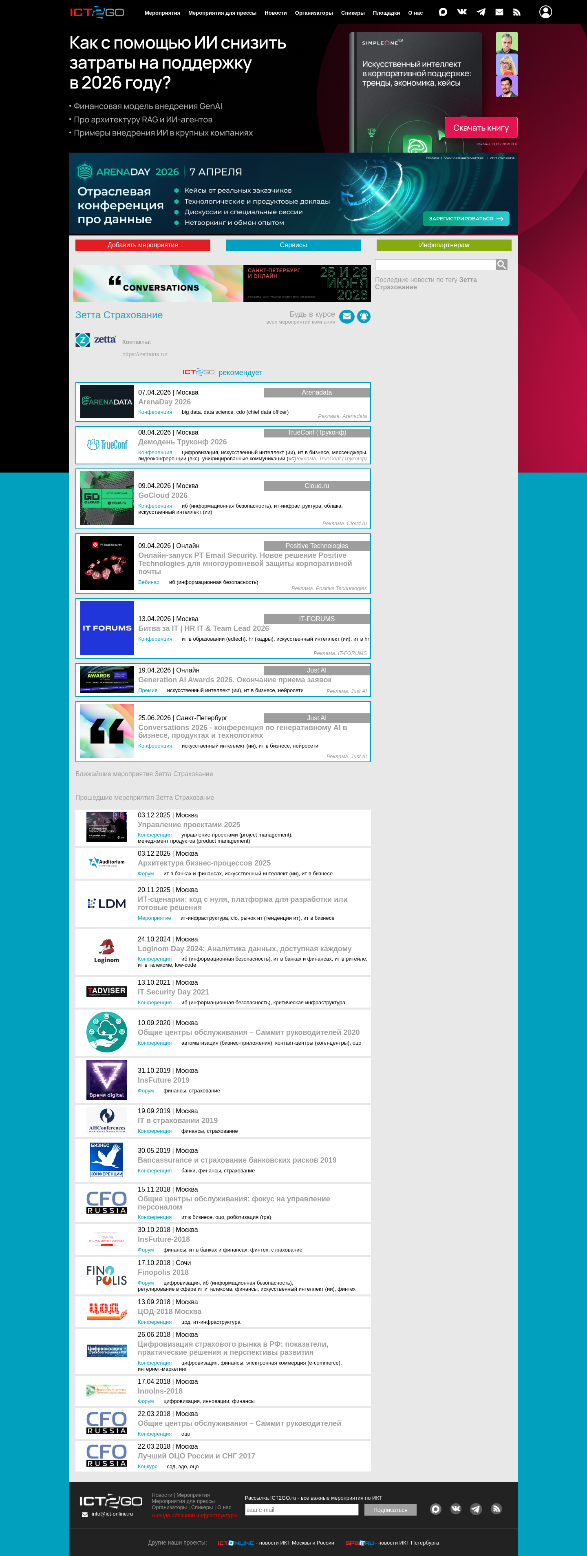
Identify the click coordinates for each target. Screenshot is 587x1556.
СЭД (171, 1466)
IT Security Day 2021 (173, 992)
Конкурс (147, 1466)
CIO (234, 918)
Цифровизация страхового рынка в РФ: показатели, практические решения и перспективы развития (233, 1348)
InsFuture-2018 (164, 1239)
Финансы (174, 1091)
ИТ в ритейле (350, 959)
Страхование (204, 1091)
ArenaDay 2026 (164, 402)
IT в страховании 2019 (178, 1121)
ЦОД (185, 1322)
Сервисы (293, 245)
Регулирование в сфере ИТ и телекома (185, 1289)
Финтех (259, 1250)
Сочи (183, 1262)
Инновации (216, 1401)
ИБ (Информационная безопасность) (226, 959)
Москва (187, 815)
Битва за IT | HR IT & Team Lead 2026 (203, 629)
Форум (146, 873)
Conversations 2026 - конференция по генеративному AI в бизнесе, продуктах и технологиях (242, 732)
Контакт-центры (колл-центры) (312, 1043)
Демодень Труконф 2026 (182, 442)
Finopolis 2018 (163, 1272)
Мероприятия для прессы (222, 13)
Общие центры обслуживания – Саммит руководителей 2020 (249, 1033)
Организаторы (314, 13)
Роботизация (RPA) (249, 1217)
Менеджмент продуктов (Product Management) (194, 841)
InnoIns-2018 (160, 1391)
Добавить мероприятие (143, 245)
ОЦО (357, 1043)
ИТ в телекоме (155, 965)
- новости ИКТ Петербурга (407, 1543)
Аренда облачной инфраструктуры (194, 1515)
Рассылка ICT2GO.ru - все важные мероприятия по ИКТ (313, 1498)
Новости (276, 13)
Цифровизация (181, 1283)
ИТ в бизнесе (317, 873)
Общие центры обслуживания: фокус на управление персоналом (234, 1203)
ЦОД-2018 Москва (169, 1312)
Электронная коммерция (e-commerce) (293, 1363)
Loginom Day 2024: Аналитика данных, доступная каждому (245, 949)
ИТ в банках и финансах (192, 873)
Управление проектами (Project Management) (236, 835)
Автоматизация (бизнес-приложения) (226, 1043)
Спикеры (353, 13)
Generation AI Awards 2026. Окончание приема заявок (234, 680)
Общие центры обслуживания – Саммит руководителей (239, 1423)
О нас (415, 13)
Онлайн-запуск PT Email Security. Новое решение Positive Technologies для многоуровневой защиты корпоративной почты (245, 564)
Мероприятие (154, 918)
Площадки (386, 13)
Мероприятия (162, 13)
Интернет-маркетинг (162, 1369)
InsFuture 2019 (164, 1080)
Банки (188, 1171)
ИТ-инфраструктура (204, 918)
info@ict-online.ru (112, 1514)
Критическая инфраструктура (309, 1002)
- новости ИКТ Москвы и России (295, 1543)
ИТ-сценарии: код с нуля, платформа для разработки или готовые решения (243, 904)
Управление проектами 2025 (189, 825)
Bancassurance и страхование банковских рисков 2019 (237, 1160)
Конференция (155, 835)
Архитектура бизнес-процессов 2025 (204, 863)
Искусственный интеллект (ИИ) (262, 873)
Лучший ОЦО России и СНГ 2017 (196, 1456)
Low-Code (185, 965)
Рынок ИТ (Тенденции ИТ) (270, 918)
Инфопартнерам (444, 245)
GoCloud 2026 (163, 495)
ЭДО (182, 1466)
